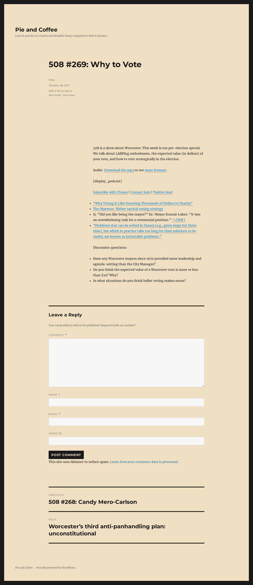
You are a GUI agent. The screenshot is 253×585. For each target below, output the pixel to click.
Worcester (69, 95)
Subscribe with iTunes (110, 192)
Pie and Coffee (36, 29)
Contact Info (140, 192)
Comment (58, 335)
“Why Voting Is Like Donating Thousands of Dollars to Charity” (143, 203)
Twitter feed (162, 192)
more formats (155, 170)
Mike (52, 79)
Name (54, 394)
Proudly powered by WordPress (56, 567)
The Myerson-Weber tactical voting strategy (128, 209)
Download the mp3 (119, 170)
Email (54, 414)
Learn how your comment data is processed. (144, 462)
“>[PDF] (178, 220)
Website (55, 433)
